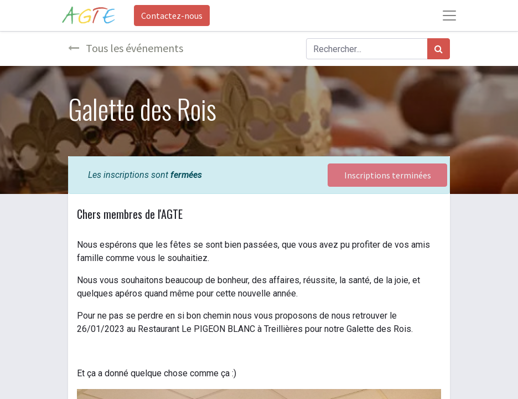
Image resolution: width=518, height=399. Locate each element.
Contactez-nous (172, 15)
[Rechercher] (438, 48)
